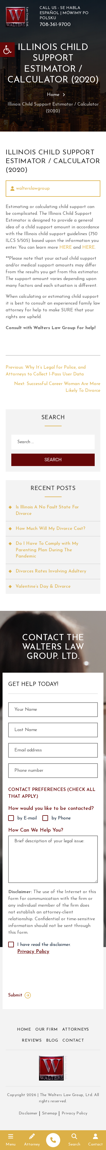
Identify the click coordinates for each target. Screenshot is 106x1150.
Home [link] (53, 95)
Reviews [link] (32, 1041)
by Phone (61, 818)
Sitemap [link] (49, 1113)
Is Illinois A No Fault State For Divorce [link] (47, 510)
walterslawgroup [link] (33, 188)
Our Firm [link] (46, 1029)
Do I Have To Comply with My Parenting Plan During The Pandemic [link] (47, 550)
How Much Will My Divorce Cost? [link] (50, 528)
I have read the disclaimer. (44, 949)
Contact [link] (73, 1041)
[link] (7, 49)
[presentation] (46, 972)
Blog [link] (52, 1041)
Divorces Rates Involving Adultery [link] (51, 571)
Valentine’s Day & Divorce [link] (43, 586)
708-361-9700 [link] (55, 24)
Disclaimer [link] (28, 1113)
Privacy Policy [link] (33, 951)
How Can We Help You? (35, 830)
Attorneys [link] (75, 1029)
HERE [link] (65, 247)
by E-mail (27, 818)
